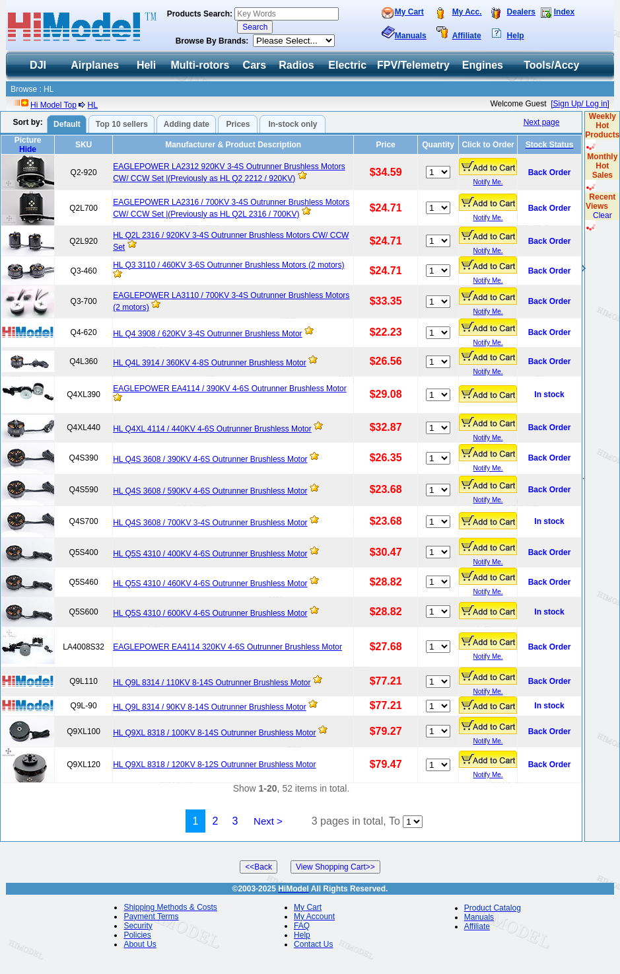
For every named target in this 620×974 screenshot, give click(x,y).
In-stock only (292, 124)
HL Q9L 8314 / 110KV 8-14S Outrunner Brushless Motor (211, 682)
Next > (268, 821)
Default (67, 124)
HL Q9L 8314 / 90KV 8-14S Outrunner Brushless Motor (209, 707)
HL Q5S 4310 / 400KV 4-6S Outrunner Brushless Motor (210, 553)
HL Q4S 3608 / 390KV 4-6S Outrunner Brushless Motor (210, 459)
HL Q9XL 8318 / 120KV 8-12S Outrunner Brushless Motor (214, 764)
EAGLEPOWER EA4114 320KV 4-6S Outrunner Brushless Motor (227, 647)
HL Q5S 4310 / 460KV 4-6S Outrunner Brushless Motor (210, 583)
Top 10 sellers (122, 124)
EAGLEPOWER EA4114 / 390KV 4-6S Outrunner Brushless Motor (230, 388)
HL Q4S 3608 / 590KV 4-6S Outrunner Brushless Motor (210, 491)
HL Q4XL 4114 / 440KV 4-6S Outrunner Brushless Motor (212, 428)
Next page (542, 122)
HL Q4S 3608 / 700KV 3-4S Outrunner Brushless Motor (210, 522)
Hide (27, 149)
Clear (602, 215)
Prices (238, 124)
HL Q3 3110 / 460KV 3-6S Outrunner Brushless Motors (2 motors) (228, 265)
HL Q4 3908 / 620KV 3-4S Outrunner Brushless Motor (207, 333)
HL (93, 105)
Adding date (186, 124)
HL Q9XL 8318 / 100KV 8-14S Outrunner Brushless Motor (214, 732)
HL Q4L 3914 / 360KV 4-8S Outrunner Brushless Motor (209, 362)
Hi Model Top (53, 105)
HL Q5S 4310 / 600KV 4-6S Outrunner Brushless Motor (210, 613)
